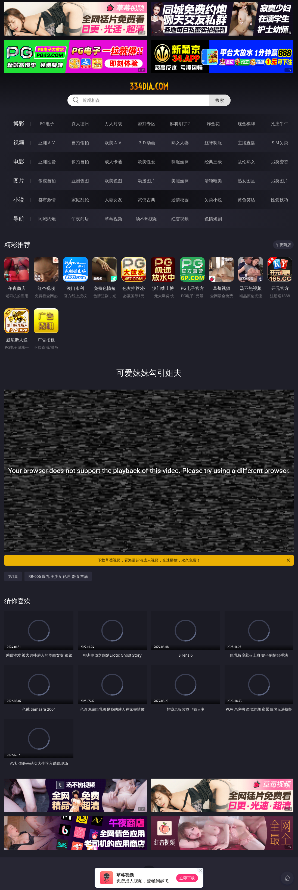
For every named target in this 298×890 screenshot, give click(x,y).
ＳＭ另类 (279, 143)
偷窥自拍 (47, 181)
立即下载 (187, 877)
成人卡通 (113, 162)
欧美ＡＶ (113, 143)
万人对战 (113, 124)
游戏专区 (146, 124)
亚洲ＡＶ (47, 143)
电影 (18, 161)
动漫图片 (146, 181)
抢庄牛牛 (279, 124)
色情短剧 (213, 219)
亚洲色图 (80, 181)
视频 (18, 142)
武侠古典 (146, 200)
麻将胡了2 (180, 124)
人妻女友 (113, 200)
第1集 (13, 576)
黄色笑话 (246, 200)
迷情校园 (180, 200)
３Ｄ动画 (146, 143)
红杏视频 (180, 219)
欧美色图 (113, 181)
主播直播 (246, 143)
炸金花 (213, 124)
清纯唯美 (213, 181)
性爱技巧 (279, 200)
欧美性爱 (146, 162)
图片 (18, 180)
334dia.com (149, 86)
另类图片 (279, 181)
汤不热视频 (146, 219)
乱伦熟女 (246, 162)
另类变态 (279, 162)
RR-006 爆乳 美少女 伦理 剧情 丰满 (58, 576)
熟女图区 (246, 181)
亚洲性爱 (47, 162)
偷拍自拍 (80, 162)
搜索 (219, 100)
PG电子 (47, 124)
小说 (18, 199)
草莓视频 (113, 219)
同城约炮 (47, 219)
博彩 (18, 123)
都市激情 (47, 200)
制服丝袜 (180, 162)
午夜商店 (80, 219)
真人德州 (80, 124)
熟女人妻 (180, 143)
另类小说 (213, 200)
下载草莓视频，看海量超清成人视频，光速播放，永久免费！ (194, 560)
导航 (18, 218)
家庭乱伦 (80, 200)
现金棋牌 (246, 124)
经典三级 (213, 162)
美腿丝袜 (180, 181)
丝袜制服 (213, 143)
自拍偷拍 (80, 143)
